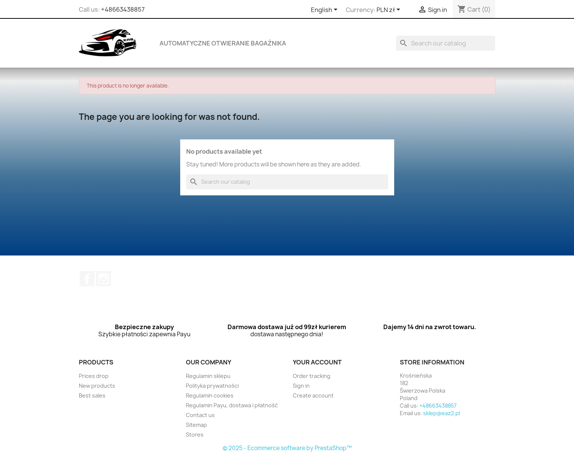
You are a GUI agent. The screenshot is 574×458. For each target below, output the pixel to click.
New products (97, 385)
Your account (317, 362)
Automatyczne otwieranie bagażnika (223, 43)
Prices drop (93, 375)
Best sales (92, 395)
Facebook (87, 278)
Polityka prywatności (212, 385)
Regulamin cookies (210, 395)
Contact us (200, 415)
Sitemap (196, 424)
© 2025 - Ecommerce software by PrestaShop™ (287, 448)
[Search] (445, 43)
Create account (313, 395)
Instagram (103, 278)
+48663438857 (123, 9)
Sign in (301, 385)
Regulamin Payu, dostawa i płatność (232, 405)
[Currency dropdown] (390, 10)
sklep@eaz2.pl (441, 413)
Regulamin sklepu (208, 375)
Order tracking (311, 375)
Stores (194, 434)
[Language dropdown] (325, 10)
